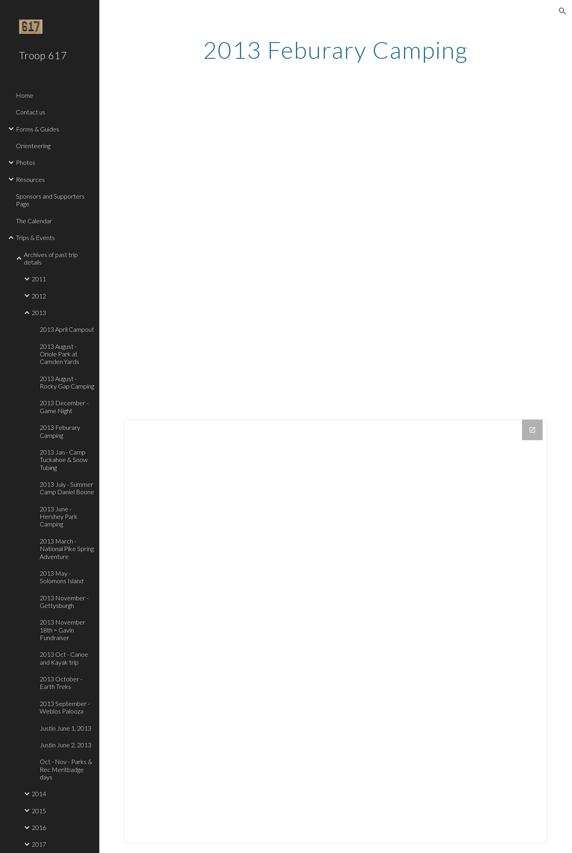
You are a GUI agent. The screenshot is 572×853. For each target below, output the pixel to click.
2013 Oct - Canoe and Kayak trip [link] (64, 657)
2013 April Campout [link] (67, 329)
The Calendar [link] (34, 220)
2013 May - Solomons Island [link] (61, 576)
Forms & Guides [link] (37, 129)
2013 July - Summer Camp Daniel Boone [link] (67, 487)
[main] (335, 49)
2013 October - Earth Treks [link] (61, 682)
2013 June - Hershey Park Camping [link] (58, 516)
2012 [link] (39, 296)
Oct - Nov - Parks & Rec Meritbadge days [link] (66, 769)
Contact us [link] (30, 112)
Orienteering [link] (33, 145)
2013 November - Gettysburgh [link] (64, 601)
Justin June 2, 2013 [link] (65, 745)
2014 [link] (39, 793)
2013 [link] (39, 312)
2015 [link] (39, 810)
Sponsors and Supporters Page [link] (50, 199)
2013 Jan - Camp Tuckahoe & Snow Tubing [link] (64, 459)
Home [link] (24, 95)
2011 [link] (39, 278)
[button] (562, 11)
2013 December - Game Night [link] (64, 406)
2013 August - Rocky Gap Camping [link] (67, 382)
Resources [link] (30, 179)
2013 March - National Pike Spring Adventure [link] (67, 548)
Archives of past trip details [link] (51, 258)
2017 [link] (39, 844)
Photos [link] (25, 162)
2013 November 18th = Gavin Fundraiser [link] (62, 629)
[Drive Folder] (336, 631)
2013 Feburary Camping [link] (60, 431)
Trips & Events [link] (35, 237)
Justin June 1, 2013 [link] (65, 728)
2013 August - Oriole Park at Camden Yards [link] (59, 354)
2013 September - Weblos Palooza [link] (65, 707)
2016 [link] (39, 827)
